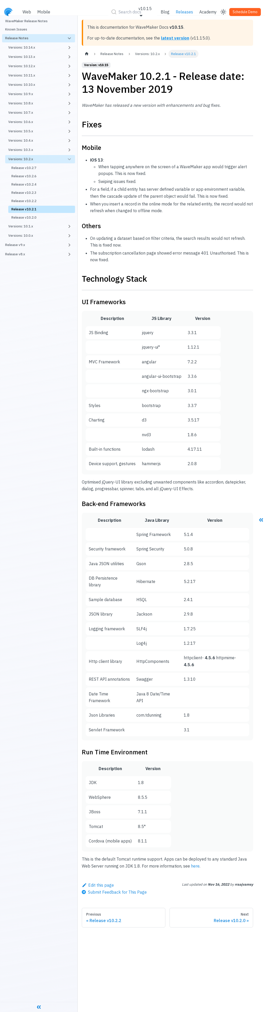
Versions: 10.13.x (21, 57)
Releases (184, 11)
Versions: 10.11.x (21, 75)
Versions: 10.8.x (20, 103)
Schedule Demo (245, 12)
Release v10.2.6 (23, 176)
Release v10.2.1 (23, 209)
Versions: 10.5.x (20, 131)
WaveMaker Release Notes (26, 21)
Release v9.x (15, 245)
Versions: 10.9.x (20, 94)
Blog (165, 11)
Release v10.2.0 (23, 217)
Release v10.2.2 (23, 201)
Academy (208, 11)
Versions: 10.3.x (20, 150)
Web (27, 11)
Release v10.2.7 (23, 168)
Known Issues (16, 29)
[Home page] (87, 54)
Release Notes (16, 38)
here (195, 866)
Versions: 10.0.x (20, 235)
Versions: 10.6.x (20, 122)
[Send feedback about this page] (114, 892)
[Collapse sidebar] (39, 1007)
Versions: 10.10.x (21, 84)
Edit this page (98, 885)
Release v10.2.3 (23, 192)
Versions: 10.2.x (20, 159)
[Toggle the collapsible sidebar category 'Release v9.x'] (69, 245)
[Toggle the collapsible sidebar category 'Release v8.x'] (69, 254)
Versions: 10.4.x (20, 140)
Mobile (43, 11)
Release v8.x (15, 254)
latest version (175, 38)
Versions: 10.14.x (21, 47)
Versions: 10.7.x (20, 112)
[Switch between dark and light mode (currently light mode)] (223, 12)
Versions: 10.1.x (20, 226)
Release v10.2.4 (23, 184)
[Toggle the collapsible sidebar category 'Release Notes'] (69, 38)
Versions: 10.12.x (21, 66)
